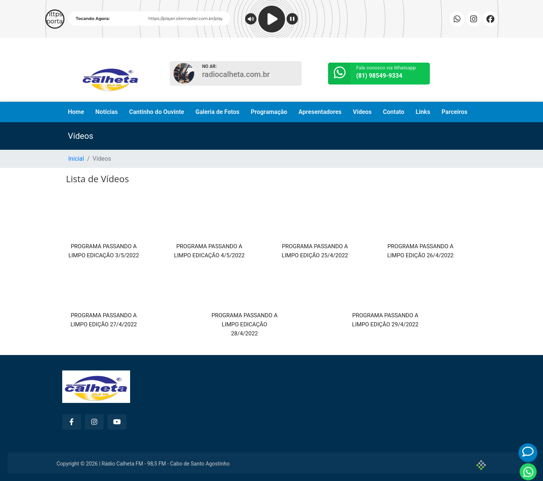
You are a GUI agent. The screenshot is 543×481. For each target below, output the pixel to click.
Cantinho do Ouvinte (156, 111)
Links (423, 111)
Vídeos (362, 111)
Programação (269, 111)
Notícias (106, 111)
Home (76, 111)
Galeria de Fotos (217, 111)
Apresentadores (320, 111)
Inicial (76, 158)
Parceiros (455, 111)
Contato (394, 111)
